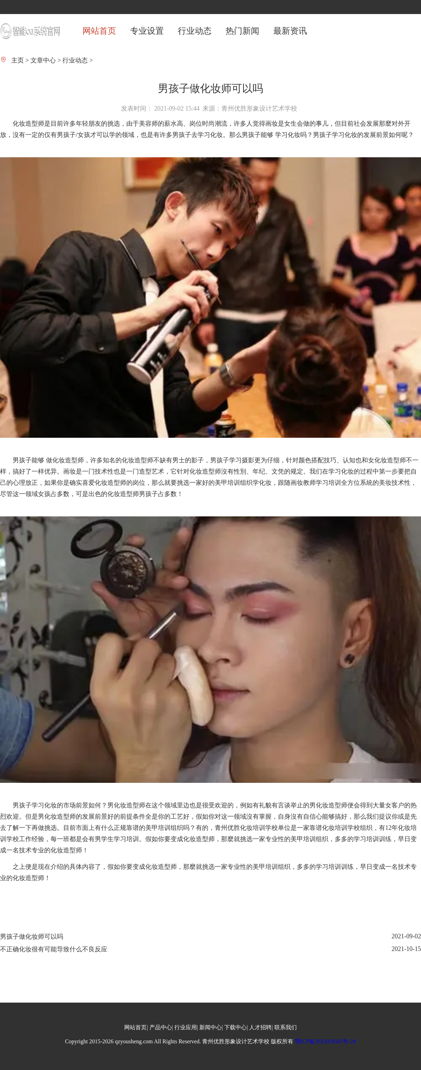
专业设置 (147, 30)
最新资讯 (290, 30)
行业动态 (195, 30)
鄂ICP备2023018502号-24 (325, 1041)
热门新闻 (242, 30)
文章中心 (43, 60)
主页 (17, 60)
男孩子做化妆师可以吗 (31, 936)
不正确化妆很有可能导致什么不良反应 (53, 949)
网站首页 (99, 30)
